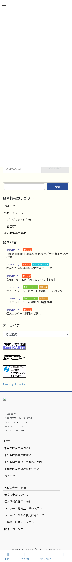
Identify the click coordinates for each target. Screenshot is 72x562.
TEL (64, 556)
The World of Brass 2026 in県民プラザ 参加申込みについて (37, 255)
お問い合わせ (45, 556)
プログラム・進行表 (19, 219)
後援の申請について (16, 494)
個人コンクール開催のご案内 (23, 313)
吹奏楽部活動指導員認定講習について (29, 268)
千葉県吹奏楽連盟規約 (17, 455)
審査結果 (12, 226)
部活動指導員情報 (15, 233)
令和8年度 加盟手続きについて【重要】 (31, 279)
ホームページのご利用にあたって (24, 515)
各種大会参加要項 (15, 488)
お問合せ (9, 476)
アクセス (25, 556)
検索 (58, 187)
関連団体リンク (13, 529)
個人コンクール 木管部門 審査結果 (29, 302)
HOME (8, 441)
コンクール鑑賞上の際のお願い (23, 508)
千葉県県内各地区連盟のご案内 (23, 462)
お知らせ (9, 206)
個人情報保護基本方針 (17, 501)
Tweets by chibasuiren (14, 384)
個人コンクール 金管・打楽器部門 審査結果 (34, 291)
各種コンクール (13, 213)
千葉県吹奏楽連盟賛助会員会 (21, 469)
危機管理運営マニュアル (19, 522)
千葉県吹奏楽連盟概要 (17, 448)
